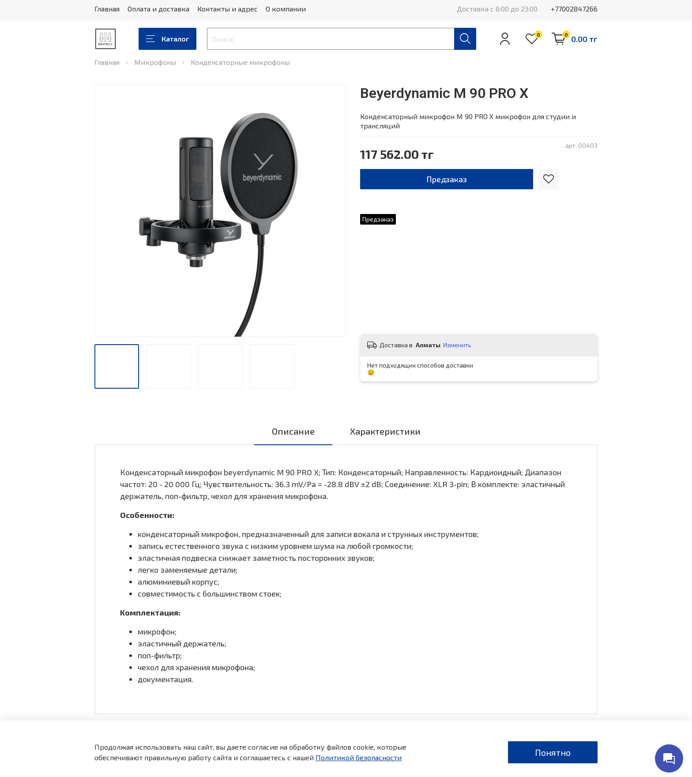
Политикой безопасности (359, 757)
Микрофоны (155, 62)
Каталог (167, 38)
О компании (286, 8)
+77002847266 (574, 8)
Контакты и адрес (227, 8)
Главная (107, 8)
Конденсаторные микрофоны (240, 62)
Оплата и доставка (158, 8)
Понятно (553, 752)
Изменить (457, 345)
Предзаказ (446, 179)
